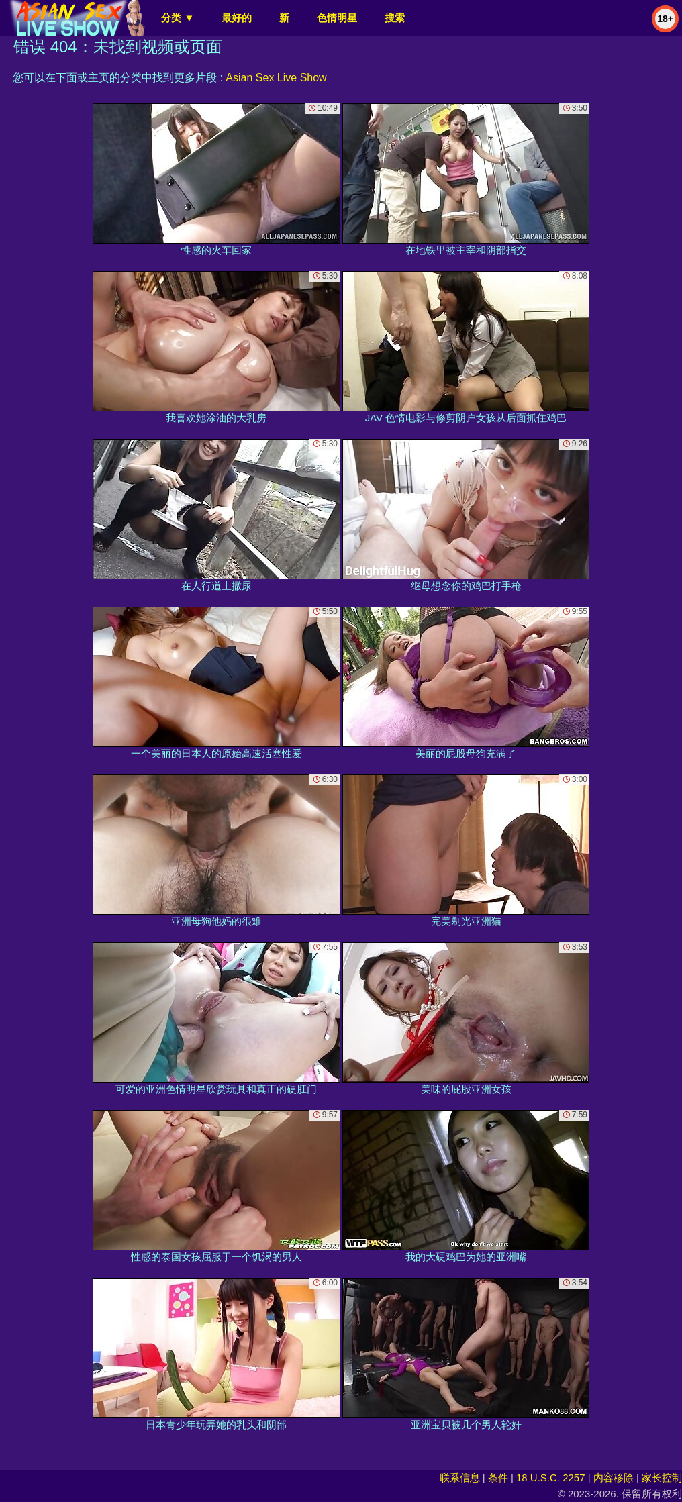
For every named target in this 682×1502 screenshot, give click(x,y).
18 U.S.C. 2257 (550, 1477)
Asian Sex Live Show (276, 77)
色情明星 (337, 17)
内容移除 (613, 1477)
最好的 (237, 17)
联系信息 (460, 1477)
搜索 (395, 17)
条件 (498, 1477)
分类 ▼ (177, 17)
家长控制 (662, 1477)
